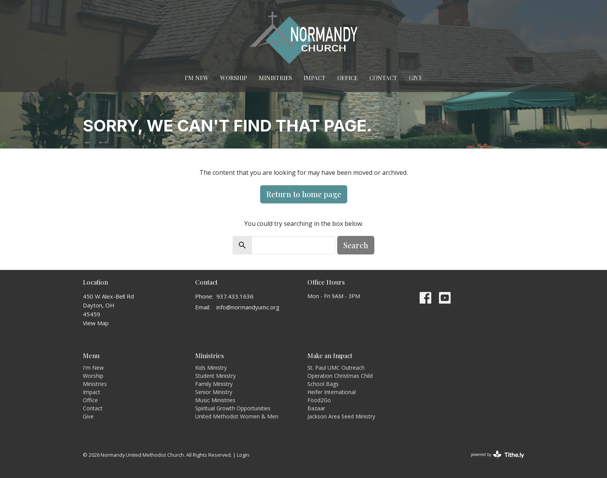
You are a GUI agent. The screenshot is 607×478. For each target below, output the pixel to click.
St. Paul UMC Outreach (336, 367)
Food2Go (319, 400)
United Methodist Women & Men (236, 416)
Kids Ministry (211, 367)
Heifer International (331, 392)
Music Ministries (215, 400)
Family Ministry (214, 384)
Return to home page (303, 194)
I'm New (197, 78)
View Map (96, 323)
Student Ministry (215, 375)
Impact (315, 78)
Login (243, 454)
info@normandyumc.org (247, 307)
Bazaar (316, 408)
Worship (233, 78)
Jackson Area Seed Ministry (341, 416)
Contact (383, 78)
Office (347, 78)
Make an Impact (329, 356)
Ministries (275, 78)
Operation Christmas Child (340, 375)
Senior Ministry (213, 392)
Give (415, 78)
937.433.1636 (235, 296)
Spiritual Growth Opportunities (233, 408)
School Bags (323, 384)
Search (355, 245)
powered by (497, 454)
